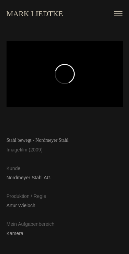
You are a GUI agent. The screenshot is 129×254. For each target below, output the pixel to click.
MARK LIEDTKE (35, 13)
